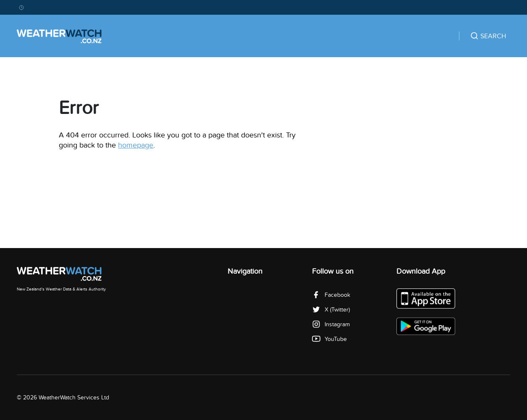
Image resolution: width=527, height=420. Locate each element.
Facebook (331, 294)
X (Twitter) (331, 309)
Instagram (331, 324)
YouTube (329, 339)
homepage (135, 145)
